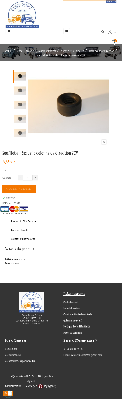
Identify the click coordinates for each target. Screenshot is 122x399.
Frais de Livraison (71, 308)
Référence (11, 259)
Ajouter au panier (19, 189)
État (7, 263)
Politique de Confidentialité (76, 326)
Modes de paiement (72, 332)
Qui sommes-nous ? (72, 320)
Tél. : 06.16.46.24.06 (73, 349)
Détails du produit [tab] (19, 249)
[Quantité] (28, 177)
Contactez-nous (70, 302)
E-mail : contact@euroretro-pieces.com (82, 355)
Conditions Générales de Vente (77, 314)
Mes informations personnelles (20, 361)
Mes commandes (13, 355)
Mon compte (11, 349)
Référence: (7, 203)
